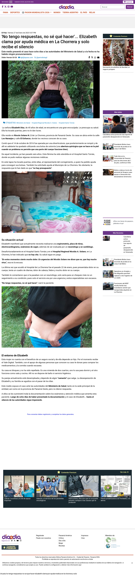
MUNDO (57, 12)
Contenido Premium (118, 36)
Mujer (61, 543)
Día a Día (62, 541)
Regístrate (40, 536)
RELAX (92, 12)
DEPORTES (15, 12)
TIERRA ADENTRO (70, 12)
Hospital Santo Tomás (66, 123)
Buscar (130, 7)
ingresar (128, 2)
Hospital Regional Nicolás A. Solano (44, 123)
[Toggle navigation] (11, 2)
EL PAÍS (83, 12)
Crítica (61, 538)
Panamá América (65, 536)
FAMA (5, 12)
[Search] (113, 7)
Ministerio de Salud (23, 123)
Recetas (62, 546)
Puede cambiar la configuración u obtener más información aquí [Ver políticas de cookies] (60, 565)
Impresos (84, 536)
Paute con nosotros (43, 538)
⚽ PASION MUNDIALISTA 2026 (36, 12)
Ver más (124, 472)
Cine (83, 538)
